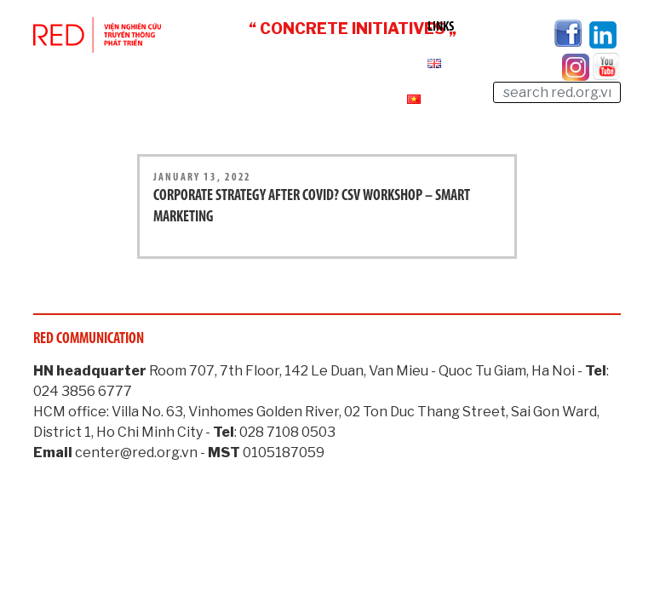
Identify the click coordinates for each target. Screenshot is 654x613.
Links (440, 27)
